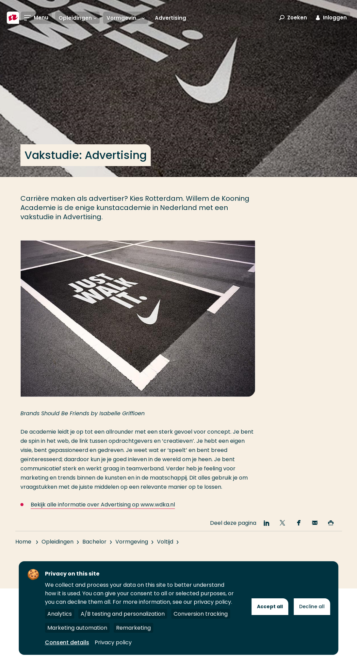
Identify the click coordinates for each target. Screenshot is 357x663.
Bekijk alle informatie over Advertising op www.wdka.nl (103, 504)
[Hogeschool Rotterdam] (13, 18)
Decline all (312, 606)
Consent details (67, 642)
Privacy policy (113, 642)
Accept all (270, 606)
